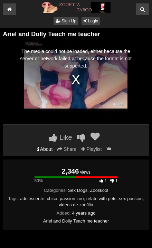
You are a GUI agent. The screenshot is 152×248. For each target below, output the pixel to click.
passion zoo (72, 198)
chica (52, 198)
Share (66, 149)
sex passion (131, 198)
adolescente (32, 198)
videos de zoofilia (76, 204)
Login (91, 21)
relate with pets (101, 198)
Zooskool (99, 190)
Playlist (91, 149)
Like (60, 137)
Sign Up (66, 21)
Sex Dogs (77, 190)
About (45, 149)
